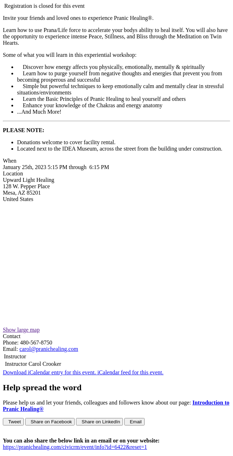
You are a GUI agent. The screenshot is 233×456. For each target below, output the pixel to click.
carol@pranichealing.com (49, 349)
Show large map (21, 330)
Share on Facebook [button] (50, 421)
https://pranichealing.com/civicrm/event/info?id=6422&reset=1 (75, 447)
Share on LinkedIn (99, 421)
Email (134, 421)
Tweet (13, 421)
